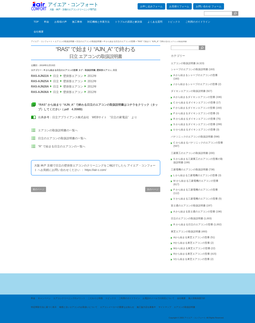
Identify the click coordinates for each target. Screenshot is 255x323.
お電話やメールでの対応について (158, 298)
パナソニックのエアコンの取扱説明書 (192, 136)
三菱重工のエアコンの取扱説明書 (189, 153)
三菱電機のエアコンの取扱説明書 (189, 169)
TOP (36, 21)
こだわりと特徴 (95, 298)
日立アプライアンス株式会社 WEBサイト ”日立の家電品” (90, 117)
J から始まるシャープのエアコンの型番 (195, 84)
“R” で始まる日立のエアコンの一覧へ (61, 146)
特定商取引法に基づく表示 (43, 307)
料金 (46, 21)
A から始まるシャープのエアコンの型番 (195, 75)
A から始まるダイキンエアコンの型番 (194, 97)
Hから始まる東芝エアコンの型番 (191, 242)
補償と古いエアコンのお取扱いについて (78, 307)
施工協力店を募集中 (146, 307)
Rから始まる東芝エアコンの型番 (191, 253)
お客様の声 (60, 21)
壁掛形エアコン (104, 70)
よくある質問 (155, 21)
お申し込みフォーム (151, 6)
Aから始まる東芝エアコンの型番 (191, 237)
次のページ (152, 189)
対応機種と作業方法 (98, 21)
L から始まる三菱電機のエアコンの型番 (195, 175)
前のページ (38, 189)
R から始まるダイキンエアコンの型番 (194, 118)
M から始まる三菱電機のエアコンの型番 (195, 180)
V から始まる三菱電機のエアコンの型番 (195, 198)
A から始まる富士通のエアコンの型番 (194, 211)
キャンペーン (44, 298)
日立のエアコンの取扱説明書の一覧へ (62, 138)
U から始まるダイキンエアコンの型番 (194, 129)
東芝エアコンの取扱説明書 (186, 231)
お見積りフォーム (179, 6)
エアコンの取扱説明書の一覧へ (58, 130)
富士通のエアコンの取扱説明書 (188, 205)
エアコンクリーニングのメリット (69, 298)
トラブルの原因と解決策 (128, 21)
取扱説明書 (90, 70)
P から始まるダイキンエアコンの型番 (194, 113)
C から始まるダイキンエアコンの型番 (194, 102)
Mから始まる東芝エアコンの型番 (191, 248)
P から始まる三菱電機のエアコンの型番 (195, 189)
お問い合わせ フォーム (208, 6)
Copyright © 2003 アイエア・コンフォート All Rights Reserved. (196, 318)
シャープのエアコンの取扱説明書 (189, 69)
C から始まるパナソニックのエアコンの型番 (198, 142)
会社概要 (39, 31)
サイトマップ (164, 307)
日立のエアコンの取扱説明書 (187, 218)
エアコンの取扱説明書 (183, 63)
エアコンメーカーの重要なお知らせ (117, 307)
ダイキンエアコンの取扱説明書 (188, 91)
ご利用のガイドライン (197, 21)
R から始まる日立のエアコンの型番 (61, 70)
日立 (115, 70)
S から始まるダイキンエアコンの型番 (194, 124)
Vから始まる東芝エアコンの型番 (191, 259)
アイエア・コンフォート (73, 4)
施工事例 (77, 21)
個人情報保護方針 (196, 298)
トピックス (174, 21)
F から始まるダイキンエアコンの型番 (194, 107)
